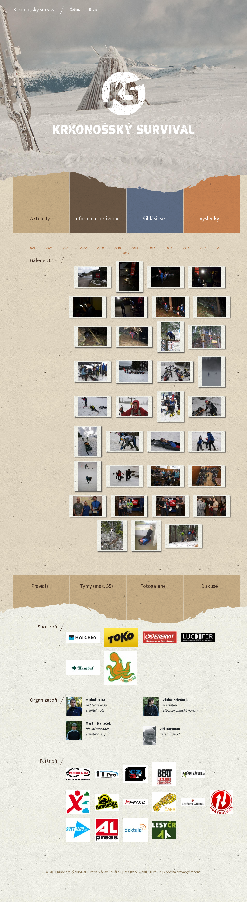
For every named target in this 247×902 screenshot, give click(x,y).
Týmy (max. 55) (96, 586)
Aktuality (40, 218)
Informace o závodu (96, 218)
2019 (117, 247)
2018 (134, 247)
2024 (49, 247)
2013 (220, 247)
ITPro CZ (154, 872)
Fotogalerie (153, 586)
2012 (126, 253)
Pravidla (40, 586)
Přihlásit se (153, 218)
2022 (83, 247)
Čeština (75, 9)
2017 (151, 247)
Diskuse (209, 586)
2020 (100, 247)
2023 (66, 247)
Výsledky (209, 218)
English (94, 9)
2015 (186, 247)
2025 (31, 247)
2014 (203, 247)
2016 (168, 247)
